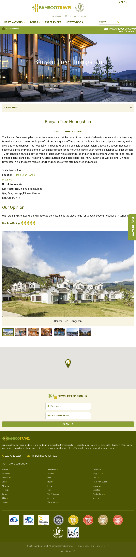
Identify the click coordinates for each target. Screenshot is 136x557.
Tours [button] (34, 22)
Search (118, 22)
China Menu (11, 107)
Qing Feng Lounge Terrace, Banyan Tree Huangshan (59, 332)
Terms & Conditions (85, 546)
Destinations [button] (13, 22)
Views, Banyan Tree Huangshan (72, 332)
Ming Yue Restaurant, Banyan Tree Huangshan (46, 332)
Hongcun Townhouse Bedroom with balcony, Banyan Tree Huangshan (20, 332)
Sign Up (68, 424)
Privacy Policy (102, 546)
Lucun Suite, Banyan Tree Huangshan (33, 332)
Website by (68, 551)
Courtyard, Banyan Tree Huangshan (85, 332)
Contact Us (81, 16)
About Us (58, 16)
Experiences (53, 22)
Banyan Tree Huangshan (8, 332)
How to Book (74, 22)
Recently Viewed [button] (10, 29)
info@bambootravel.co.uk (121, 28)
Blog (69, 16)
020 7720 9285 (127, 31)
